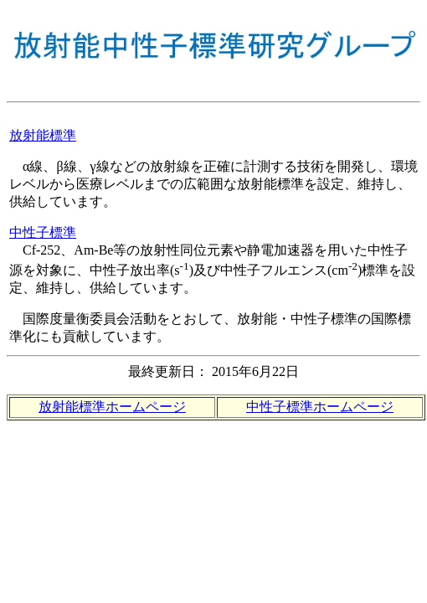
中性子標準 (42, 232)
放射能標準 (42, 135)
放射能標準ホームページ (112, 406)
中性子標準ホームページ (320, 406)
